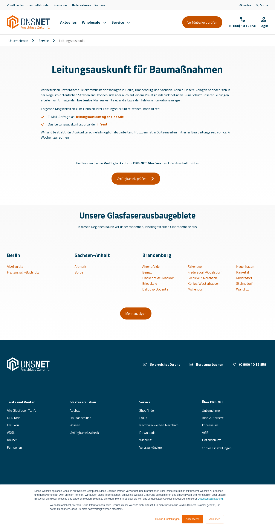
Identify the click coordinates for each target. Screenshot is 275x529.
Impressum (210, 425)
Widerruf (145, 439)
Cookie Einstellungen (217, 448)
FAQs (143, 417)
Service (43, 40)
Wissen (75, 425)
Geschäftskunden (39, 5)
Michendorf (196, 289)
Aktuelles (245, 5)
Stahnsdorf (244, 283)
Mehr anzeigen (135, 313)
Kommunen (61, 5)
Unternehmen (81, 5)
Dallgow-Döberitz (155, 289)
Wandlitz (242, 289)
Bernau (147, 272)
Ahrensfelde (151, 266)
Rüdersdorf (244, 277)
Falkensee (195, 266)
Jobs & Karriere (213, 417)
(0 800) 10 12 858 (249, 364)
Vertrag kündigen (151, 447)
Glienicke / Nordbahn (202, 277)
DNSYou (13, 425)
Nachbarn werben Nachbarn (159, 425)
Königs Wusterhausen (204, 283)
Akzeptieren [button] (192, 519)
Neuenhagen (245, 266)
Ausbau (75, 410)
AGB (205, 432)
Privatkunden (15, 5)
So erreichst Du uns (161, 364)
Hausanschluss (80, 417)
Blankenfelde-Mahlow (158, 277)
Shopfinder (147, 410)
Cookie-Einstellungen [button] (167, 519)
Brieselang (149, 283)
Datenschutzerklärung (210, 498)
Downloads (147, 432)
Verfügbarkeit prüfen (202, 22)
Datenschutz (211, 439)
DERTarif (13, 417)
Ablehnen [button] (214, 519)
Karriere (100, 5)
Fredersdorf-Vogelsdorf (205, 272)
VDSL (11, 432)
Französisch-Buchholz (23, 272)
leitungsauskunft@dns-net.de (100, 116)
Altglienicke (15, 266)
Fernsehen (14, 447)
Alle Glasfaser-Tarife (22, 410)
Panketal (242, 272)
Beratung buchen (206, 364)
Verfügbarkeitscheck (84, 432)
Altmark (80, 266)
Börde (79, 272)
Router (12, 439)
